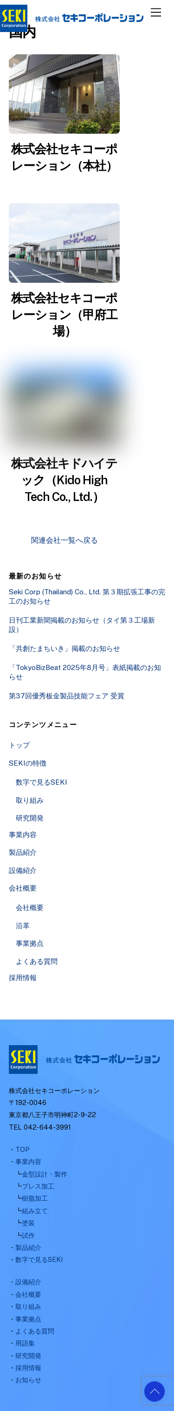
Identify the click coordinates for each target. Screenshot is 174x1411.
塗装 (28, 1223)
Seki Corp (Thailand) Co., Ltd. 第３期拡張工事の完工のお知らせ (87, 596)
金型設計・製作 (44, 1174)
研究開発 (30, 818)
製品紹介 (23, 852)
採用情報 (23, 978)
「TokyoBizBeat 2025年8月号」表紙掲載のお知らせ (85, 672)
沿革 (23, 926)
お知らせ (28, 1380)
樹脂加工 (35, 1198)
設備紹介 (23, 870)
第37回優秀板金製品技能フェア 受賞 (66, 696)
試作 (28, 1235)
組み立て (35, 1211)
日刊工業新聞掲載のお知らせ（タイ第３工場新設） (82, 624)
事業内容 (23, 835)
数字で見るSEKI (41, 782)
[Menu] (156, 13)
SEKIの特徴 (27, 763)
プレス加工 (38, 1186)
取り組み (30, 800)
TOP (22, 1149)
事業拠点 (30, 943)
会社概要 (23, 888)
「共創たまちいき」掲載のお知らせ (64, 648)
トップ (19, 745)
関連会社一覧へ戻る (64, 540)
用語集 (25, 1343)
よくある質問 (37, 961)
